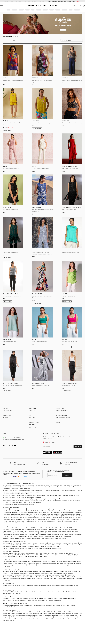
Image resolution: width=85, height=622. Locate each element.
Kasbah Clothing (24, 534)
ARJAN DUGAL (62, 533)
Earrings (11, 571)
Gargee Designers (7, 534)
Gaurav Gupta (41, 516)
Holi (8, 605)
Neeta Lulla (6, 517)
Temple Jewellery (7, 575)
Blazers (10, 563)
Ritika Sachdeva (46, 548)
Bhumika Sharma (35, 517)
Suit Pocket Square (61, 561)
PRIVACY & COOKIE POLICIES (63, 417)
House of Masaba (42, 519)
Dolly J (64, 509)
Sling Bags (5, 578)
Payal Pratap (78, 512)
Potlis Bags (47, 576)
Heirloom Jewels (18, 573)
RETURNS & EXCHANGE (61, 413)
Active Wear (11, 566)
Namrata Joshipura (25, 517)
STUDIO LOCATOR (7, 415)
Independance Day (15, 605)
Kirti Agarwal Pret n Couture (45, 600)
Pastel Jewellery (68, 573)
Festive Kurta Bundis (55, 565)
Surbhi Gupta (12, 521)
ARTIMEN (41, 533)
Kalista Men (16, 534)
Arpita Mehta (51, 519)
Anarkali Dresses (56, 585)
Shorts (79, 561)
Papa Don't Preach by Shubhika (65, 512)
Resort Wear (36, 554)
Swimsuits (65, 554)
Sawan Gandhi (60, 519)
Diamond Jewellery (18, 575)
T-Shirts (5, 563)
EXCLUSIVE (31, 413)
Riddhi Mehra (37, 514)
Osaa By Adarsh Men (15, 510)
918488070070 (78, 1)
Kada (24, 576)
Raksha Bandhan (28, 605)
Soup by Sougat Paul (24, 519)
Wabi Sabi (33, 529)
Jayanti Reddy (7, 512)
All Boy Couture (32, 600)
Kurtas (28, 561)
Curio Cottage (6, 543)
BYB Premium (57, 600)
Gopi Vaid (34, 519)
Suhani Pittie (37, 548)
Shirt (64, 591)
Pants (36, 561)
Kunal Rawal (44, 529)
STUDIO (34, 1)
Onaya (70, 510)
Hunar (5, 544)
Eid (22, 605)
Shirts (18, 561)
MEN (12, 1)
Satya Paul (30, 509)
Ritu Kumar (54, 514)
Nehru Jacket (12, 561)
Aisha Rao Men (54, 533)
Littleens (17, 600)
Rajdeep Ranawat (16, 514)
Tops (61, 553)
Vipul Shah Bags (51, 546)
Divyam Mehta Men (46, 527)
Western (39, 565)
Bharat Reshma (7, 531)
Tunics (70, 553)
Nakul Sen (46, 512)
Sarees (22, 553)
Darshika (14, 531)
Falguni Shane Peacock (73, 509)
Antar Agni (36, 509)
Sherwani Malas (22, 565)
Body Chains (75, 571)
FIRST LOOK (42, 1)
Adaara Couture (51, 521)
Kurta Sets (17, 553)
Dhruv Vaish (19, 527)
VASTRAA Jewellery (73, 543)
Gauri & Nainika (77, 510)
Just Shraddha (35, 544)
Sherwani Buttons (22, 563)
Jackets (53, 554)
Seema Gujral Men (49, 536)
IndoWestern (46, 565)
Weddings (72, 605)
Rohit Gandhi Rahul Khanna (53, 516)
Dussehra (42, 605)
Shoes (28, 576)
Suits (32, 561)
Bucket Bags (22, 578)
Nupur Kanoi (53, 512)
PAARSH (62, 534)
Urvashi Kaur (15, 522)
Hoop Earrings (70, 575)
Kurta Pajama (36, 563)
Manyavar (55, 510)
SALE (30, 415)
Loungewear (13, 565)
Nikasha (73, 516)
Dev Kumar (20, 531)
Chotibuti (24, 598)
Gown (49, 553)
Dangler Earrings (49, 575)
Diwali (4, 605)
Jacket (55, 591)
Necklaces (5, 571)
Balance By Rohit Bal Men (22, 538)
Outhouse (64, 543)
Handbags (59, 576)
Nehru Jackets (29, 591)
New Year (13, 606)
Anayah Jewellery (67, 544)
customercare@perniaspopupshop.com (14, 439)
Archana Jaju (20, 521)
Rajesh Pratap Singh (27, 514)
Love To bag (43, 543)
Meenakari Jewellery (35, 573)
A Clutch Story (14, 546)
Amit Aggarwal (14, 517)
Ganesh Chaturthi (50, 605)
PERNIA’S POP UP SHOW (8, 413)
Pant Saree (27, 556)
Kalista (14, 512)
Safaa (26, 521)
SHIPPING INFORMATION (62, 410)
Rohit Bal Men (25, 529)
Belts (37, 576)
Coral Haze (43, 546)
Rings (25, 571)
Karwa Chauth (6, 606)
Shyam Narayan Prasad (75, 517)
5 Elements (31, 546)
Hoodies (70, 561)
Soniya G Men (59, 536)
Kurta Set (44, 585)
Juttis (41, 576)
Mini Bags (29, 578)
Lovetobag (76, 544)
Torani (72, 519)
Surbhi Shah (55, 517)
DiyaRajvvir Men (71, 533)
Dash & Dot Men (11, 527)
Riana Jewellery (57, 544)
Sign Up (67, 475)
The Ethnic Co (66, 529)
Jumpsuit (78, 563)
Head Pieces (68, 571)
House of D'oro (44, 544)
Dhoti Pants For (71, 585)
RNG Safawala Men (19, 536)
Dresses (45, 553)
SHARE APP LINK (78, 446)
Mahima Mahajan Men (45, 534)
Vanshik (69, 527)
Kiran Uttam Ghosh (22, 512)
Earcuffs (61, 571)
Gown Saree (19, 556)
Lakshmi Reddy (32, 598)
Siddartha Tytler (15, 516)
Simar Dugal (78, 519)
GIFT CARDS (32, 417)
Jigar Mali (43, 521)
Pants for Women (27, 554)
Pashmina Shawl (65, 578)
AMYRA (58, 546)
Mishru (40, 512)
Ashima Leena (66, 516)
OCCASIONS (32, 424)
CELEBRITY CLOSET (33, 420)
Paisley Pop (30, 548)
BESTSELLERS (32, 410)
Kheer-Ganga (57, 529)
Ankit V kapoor (36, 527)
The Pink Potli (51, 543)
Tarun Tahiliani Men (72, 531)
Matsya (68, 519)
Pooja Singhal (22, 509)
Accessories (6, 565)
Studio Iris (59, 521)
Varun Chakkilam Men (47, 538)
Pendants (26, 573)
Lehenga (17, 585)
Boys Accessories (16, 593)
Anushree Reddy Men (21, 533)
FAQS (57, 420)
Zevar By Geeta (12, 544)
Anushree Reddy (44, 509)
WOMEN (6, 1)
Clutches (53, 576)
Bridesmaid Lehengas (8, 554)
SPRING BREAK (67, 536)
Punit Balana (7, 514)
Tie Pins (53, 561)
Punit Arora (79, 534)
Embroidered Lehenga (27, 585)
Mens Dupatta (71, 563)
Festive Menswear (74, 565)
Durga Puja (59, 605)
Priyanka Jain (14, 519)
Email (45, 442)
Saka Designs (23, 600)
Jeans (29, 563)
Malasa (5, 521)
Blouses (5, 556)
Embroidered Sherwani (46, 591)
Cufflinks (29, 565)
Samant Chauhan (46, 517)
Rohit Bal (60, 514)
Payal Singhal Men (70, 534)
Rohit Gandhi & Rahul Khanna (72, 514)
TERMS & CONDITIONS (61, 415)
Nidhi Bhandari (23, 546)
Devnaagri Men (39, 531)
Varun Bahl (79, 516)
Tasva (4, 527)
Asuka (38, 529)
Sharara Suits (37, 585)
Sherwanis (39, 553)
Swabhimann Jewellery (23, 544)
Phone (53, 442)
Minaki (50, 544)
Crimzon (58, 548)
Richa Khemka (33, 521)
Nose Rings (42, 571)
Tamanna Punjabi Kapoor (70, 521)
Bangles (30, 571)
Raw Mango (6, 509)
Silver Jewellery (28, 575)
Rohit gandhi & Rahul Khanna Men (12, 529)
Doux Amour (6, 546)
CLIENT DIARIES (33, 427)
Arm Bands (5, 573)
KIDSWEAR (27, 1)
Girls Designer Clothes (8, 585)
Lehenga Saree (11, 556)
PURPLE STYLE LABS (7, 410)
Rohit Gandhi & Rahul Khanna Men (34, 536)
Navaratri (36, 605)
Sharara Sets (55, 553)
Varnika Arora (35, 543)
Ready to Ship (35, 556)
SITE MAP (58, 422)
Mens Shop (65, 565)
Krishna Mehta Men (29, 531)
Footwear (18, 566)
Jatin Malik (12, 533)
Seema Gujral (6, 516)
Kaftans (66, 553)
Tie (22, 566)
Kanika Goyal (6, 519)
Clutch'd (58, 543)
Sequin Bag (50, 578)
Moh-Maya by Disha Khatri (23, 543)
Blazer (60, 591)
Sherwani (23, 561)
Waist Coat (47, 561)
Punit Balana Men (49, 531)
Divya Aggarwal (63, 517)
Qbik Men (5, 533)
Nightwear (78, 554)
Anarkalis (11, 553)
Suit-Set (15, 563)
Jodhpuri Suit (44, 563)
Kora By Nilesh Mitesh (60, 538)
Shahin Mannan (7, 522)
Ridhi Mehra (48, 510)
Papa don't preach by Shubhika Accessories (14, 548)
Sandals (33, 576)
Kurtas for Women (30, 553)
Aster (80, 543)
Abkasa (47, 533)
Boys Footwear (7, 593)
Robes (74, 561)
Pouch (64, 576)
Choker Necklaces (7, 576)
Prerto (53, 548)
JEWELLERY (18, 1)
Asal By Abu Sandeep (55, 509)
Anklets (11, 573)
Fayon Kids (6, 598)
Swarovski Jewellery (47, 573)
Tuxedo (51, 563)
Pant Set (5, 566)
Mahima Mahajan (33, 512)
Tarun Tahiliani (24, 516)
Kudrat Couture (34, 534)
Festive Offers (43, 556)
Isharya (13, 543)
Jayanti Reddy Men (35, 538)
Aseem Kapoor (23, 522)
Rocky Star (5, 510)
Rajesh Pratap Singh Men (59, 527)
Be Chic (37, 546)
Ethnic (34, 565)
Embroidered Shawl (76, 578)
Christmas (66, 605)
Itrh (38, 521)
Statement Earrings (38, 575)
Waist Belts (70, 576)
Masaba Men (55, 534)
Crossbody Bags (13, 578)
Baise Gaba (40, 510)
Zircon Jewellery (58, 573)
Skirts (48, 554)
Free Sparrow (72, 598)
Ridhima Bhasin (46, 514)
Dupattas (71, 554)
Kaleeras (56, 571)
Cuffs (15, 571)
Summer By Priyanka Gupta (29, 510)
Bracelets (20, 571)
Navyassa (50, 598)
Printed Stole (7, 580)
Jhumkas (57, 575)
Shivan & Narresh (63, 510)
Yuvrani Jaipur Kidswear (60, 598)
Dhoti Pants (18, 554)
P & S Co (12, 598)
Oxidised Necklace (18, 576)
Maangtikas (49, 571)
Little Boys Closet (42, 598)
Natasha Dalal (14, 509)
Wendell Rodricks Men (8, 538)
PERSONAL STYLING (34, 422)
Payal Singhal (33, 516)
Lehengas (5, 553)
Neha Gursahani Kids (8, 600)
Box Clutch (57, 578)
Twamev (50, 529)
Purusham (73, 529)
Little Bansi (18, 598)
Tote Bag (35, 578)
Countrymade (27, 527)
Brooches (27, 566)
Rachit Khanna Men (33, 533)
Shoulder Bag (42, 578)
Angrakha (56, 563)
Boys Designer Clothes (9, 591)
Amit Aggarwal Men (60, 531)
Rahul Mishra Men (8, 536)
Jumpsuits (59, 554)
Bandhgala (63, 563)
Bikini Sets (43, 554)
